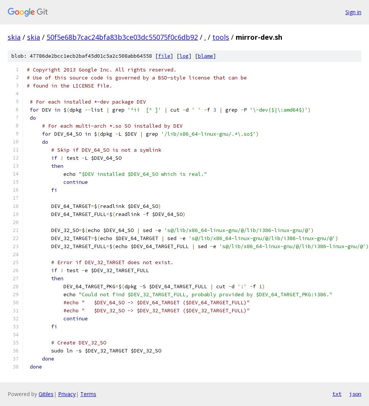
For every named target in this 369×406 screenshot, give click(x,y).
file (164, 56)
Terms (88, 394)
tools (220, 37)
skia (14, 37)
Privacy (67, 394)
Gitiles (46, 394)
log (184, 56)
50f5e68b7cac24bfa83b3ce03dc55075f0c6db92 (122, 37)
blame (205, 56)
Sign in (353, 12)
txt (336, 393)
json (355, 393)
